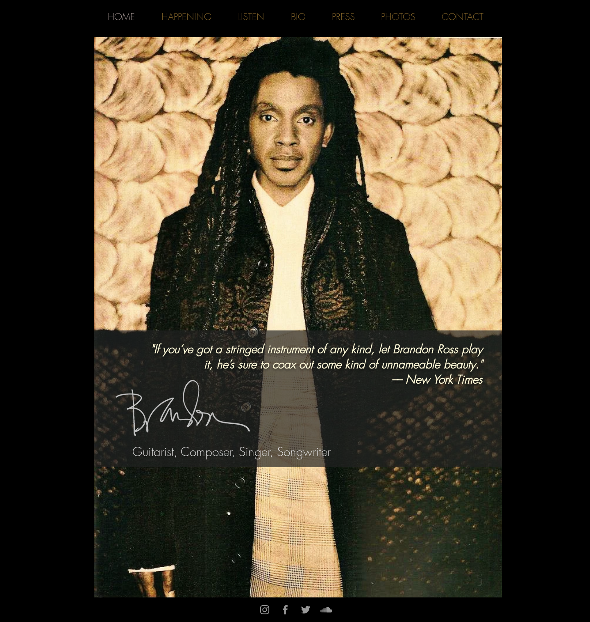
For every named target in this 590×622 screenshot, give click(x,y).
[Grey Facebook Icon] (285, 610)
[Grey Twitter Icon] (306, 610)
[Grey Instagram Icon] (265, 610)
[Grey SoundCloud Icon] (326, 610)
